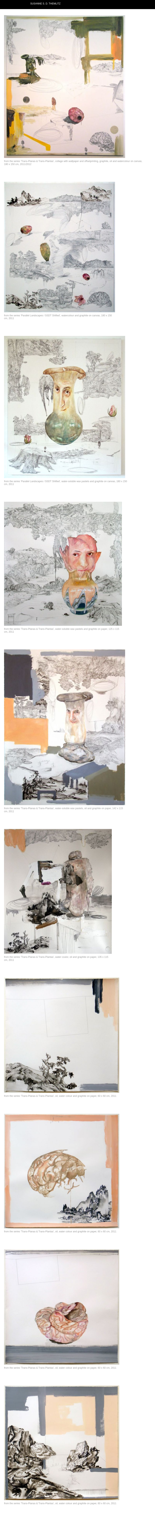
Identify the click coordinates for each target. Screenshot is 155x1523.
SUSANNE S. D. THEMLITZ (45, 3)
